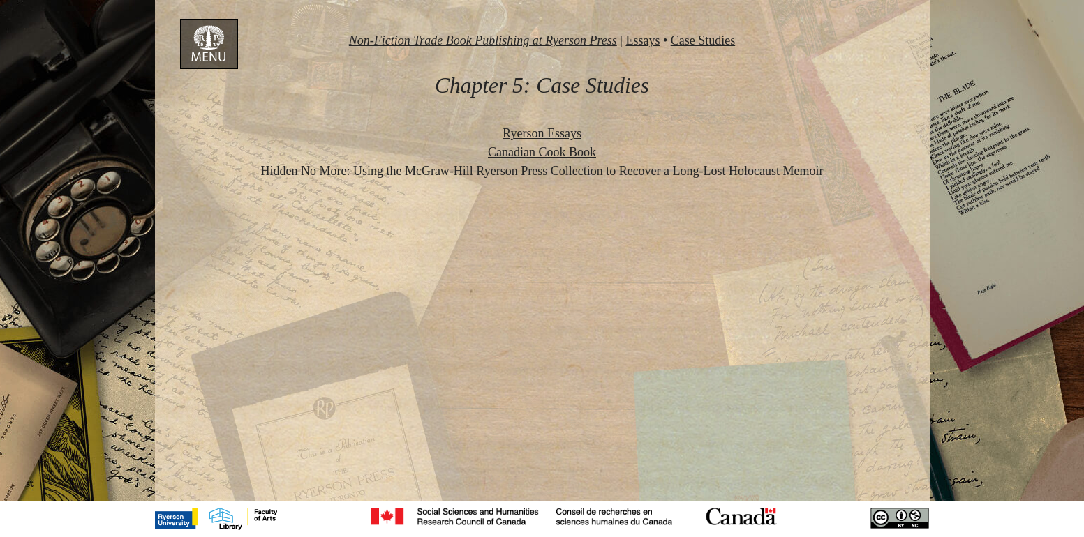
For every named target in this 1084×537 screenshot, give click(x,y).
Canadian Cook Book (542, 152)
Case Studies (703, 40)
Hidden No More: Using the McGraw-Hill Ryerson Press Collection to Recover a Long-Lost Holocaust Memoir (541, 171)
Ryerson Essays (542, 133)
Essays (642, 40)
